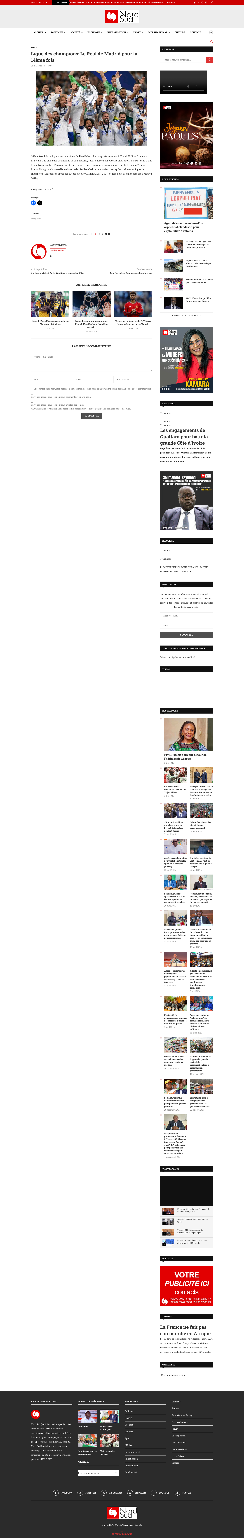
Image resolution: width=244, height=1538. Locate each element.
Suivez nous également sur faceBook (178, 657)
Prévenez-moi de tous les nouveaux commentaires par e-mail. (61, 396)
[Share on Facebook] (99, 233)
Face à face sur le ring (182, 1415)
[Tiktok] (212, 2)
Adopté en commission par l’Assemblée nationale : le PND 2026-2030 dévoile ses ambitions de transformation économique (201, 979)
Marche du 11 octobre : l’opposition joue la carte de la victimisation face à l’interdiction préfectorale (200, 1063)
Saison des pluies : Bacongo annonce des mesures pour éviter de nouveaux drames (175, 933)
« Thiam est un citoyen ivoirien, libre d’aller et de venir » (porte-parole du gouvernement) (201, 898)
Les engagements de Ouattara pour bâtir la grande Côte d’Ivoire (184, 436)
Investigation (116, 32)
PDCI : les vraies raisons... (107, 1452)
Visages (175, 1462)
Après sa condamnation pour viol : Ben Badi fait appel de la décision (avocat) (175, 862)
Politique (57, 32)
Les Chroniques (179, 1442)
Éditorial (176, 1408)
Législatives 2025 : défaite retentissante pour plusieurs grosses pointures (175, 1102)
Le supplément (179, 1435)
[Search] (211, 41)
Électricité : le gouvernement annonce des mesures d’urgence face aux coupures (175, 1019)
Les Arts (129, 1431)
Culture (180, 32)
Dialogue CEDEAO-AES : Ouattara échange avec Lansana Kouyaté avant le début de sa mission (201, 791)
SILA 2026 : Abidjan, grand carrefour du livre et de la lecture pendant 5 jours (173, 826)
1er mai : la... (83, 1426)
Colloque (176, 1401)
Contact (195, 32)
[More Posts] (186, 315)
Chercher (209, 60)
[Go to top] (122, 1533)
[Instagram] (202, 2)
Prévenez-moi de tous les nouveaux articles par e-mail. (57, 404)
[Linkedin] (206, 2)
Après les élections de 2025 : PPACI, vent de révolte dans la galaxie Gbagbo (201, 862)
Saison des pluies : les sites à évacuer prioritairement (200, 825)
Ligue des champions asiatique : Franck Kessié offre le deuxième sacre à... (91, 324)
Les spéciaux (178, 1456)
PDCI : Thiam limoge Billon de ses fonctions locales (198, 299)
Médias (128, 1445)
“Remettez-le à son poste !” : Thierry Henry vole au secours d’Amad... (133, 322)
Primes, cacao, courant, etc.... (106, 1428)
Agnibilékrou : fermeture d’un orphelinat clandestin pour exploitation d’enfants (183, 227)
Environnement (132, 1451)
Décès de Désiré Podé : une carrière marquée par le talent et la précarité (198, 244)
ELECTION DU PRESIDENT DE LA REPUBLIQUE (184, 567)
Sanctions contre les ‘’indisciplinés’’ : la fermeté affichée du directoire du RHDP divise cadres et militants (199, 1022)
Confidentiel (131, 1472)
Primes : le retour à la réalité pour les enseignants (199, 281)
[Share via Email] (109, 233)
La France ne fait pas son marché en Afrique (185, 1330)
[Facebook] (194, 2)
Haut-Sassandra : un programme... (87, 1452)
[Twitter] (198, 2)
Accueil (38, 32)
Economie (93, 32)
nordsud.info (58, 245)
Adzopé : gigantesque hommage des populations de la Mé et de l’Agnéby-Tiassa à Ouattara (175, 976)
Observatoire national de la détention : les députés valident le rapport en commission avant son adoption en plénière (201, 936)
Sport (137, 32)
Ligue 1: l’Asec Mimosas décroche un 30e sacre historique (50, 322)
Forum (175, 1428)
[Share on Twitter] (102, 233)
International (157, 32)
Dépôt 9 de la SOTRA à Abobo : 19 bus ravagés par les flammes (199, 263)
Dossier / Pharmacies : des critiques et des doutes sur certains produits (174, 1060)
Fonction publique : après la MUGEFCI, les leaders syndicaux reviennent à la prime (174, 898)
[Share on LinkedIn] (106, 233)
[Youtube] (160, 1493)
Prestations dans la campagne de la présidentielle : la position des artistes (200, 1102)
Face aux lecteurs (180, 1422)
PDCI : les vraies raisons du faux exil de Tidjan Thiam (175, 789)
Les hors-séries (179, 1449)
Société (75, 32)
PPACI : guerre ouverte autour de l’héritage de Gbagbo (185, 756)
